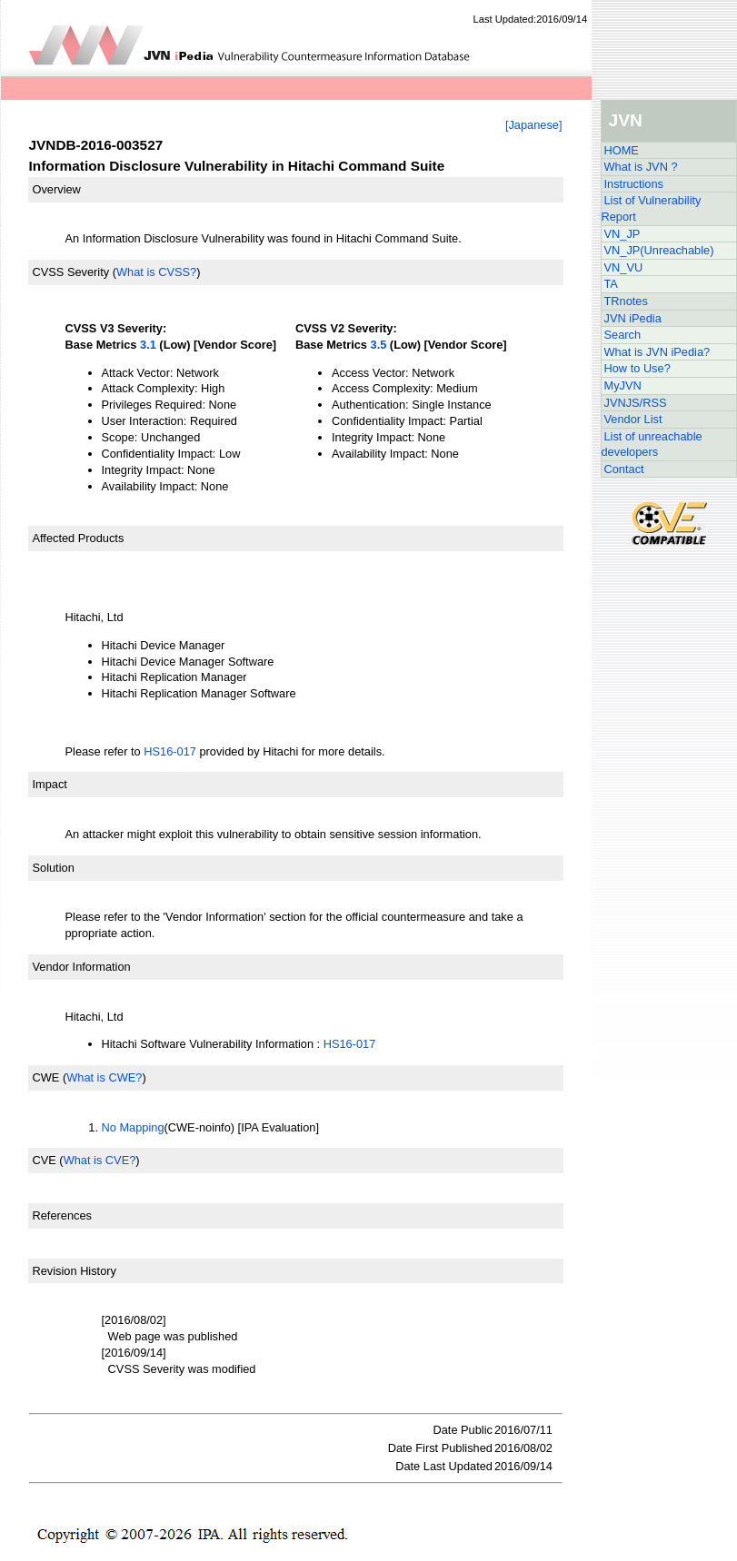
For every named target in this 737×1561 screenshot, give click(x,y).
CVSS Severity (71, 272)
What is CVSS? (156, 272)
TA (611, 284)
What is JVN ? (641, 166)
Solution (54, 867)
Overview (57, 189)
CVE (44, 1160)
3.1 (148, 344)
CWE (46, 1077)
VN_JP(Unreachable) (659, 250)
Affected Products (78, 538)
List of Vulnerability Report (652, 208)
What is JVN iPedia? (657, 352)
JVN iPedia (633, 318)
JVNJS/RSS (635, 403)
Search (623, 334)
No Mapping (133, 1127)
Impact (50, 784)
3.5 (379, 344)
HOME (621, 150)
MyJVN (623, 385)
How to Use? (637, 368)
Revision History (74, 1271)
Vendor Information (82, 966)
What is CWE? (104, 1077)
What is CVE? (100, 1160)
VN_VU (623, 267)
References (62, 1215)
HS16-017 (170, 751)
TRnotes (626, 301)
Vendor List (633, 419)
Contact (624, 469)
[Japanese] (534, 125)
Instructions (633, 184)
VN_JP (622, 234)
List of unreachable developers (652, 444)
